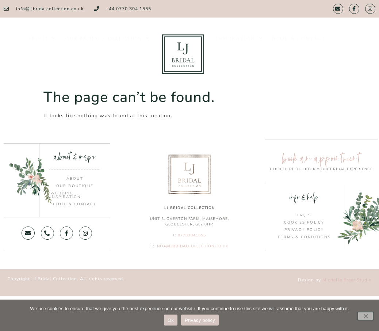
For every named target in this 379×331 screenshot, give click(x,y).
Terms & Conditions (304, 237)
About (41, 43)
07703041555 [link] (192, 235)
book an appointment (321, 158)
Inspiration (239, 43)
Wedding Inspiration (65, 195)
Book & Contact (299, 43)
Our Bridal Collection (107, 43)
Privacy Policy (304, 229)
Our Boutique (74, 186)
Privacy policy (200, 320)
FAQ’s (304, 215)
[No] (365, 316)
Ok (171, 320)
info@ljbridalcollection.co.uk (192, 246)
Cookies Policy (304, 222)
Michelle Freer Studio (347, 280)
